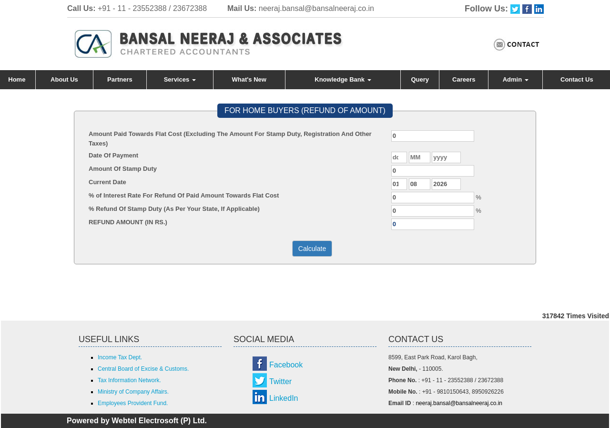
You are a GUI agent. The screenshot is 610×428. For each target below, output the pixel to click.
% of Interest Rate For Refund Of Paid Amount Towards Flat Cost (184, 195)
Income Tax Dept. (120, 357)
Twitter (280, 381)
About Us (64, 79)
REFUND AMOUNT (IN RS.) (128, 222)
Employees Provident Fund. (133, 403)
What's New (249, 79)
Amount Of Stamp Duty (123, 168)
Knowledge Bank (343, 79)
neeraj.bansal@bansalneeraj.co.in (316, 8)
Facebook (286, 365)
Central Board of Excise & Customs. (143, 368)
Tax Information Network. (129, 380)
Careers (463, 79)
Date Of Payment (113, 155)
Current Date (107, 182)
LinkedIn (283, 398)
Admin (516, 79)
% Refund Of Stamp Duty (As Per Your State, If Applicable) (174, 208)
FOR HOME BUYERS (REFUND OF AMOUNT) (305, 110)
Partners (119, 79)
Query (420, 79)
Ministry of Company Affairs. (133, 391)
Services (180, 79)
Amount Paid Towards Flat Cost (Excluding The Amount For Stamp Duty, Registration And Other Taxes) (230, 138)
